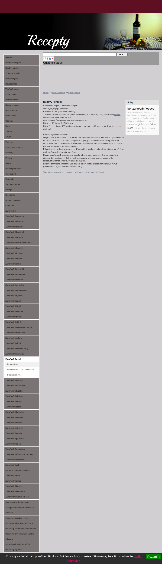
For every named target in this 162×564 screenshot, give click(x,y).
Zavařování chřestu (14, 396)
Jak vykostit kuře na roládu (17, 544)
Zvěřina (8, 131)
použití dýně (84, 172)
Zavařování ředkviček (15, 460)
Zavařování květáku (14, 417)
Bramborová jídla (13, 63)
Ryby (7, 126)
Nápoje (8, 190)
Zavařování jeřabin (13, 253)
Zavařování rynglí (13, 301)
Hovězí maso (11, 84)
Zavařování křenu (13, 407)
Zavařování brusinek (14, 232)
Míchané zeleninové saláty (17, 470)
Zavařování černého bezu (17, 497)
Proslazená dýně (14, 375)
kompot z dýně (72, 172)
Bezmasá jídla (11, 78)
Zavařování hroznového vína (18, 243)
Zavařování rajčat (13, 444)
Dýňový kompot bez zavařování (20, 369)
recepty (46, 93)
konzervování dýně (56, 172)
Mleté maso (10, 116)
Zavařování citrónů (14, 237)
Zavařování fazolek (14, 380)
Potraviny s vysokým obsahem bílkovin (19, 536)
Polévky (9, 142)
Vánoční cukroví (12, 184)
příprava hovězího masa (137, 121)
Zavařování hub (12, 476)
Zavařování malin (13, 264)
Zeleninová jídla (12, 73)
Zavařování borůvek (14, 221)
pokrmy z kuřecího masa (143, 118)
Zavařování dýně (58, 93)
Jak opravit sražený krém (16, 518)
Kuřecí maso (11, 94)
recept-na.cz (20, 26)
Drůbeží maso (11, 100)
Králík (8, 137)
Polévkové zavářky (14, 147)
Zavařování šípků (13, 306)
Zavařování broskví (14, 227)
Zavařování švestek (14, 311)
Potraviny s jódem (13, 549)
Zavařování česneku (14, 354)
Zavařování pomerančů (16, 290)
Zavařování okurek (13, 428)
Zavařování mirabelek (15, 274)
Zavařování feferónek (15, 386)
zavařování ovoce (134, 112)
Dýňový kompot (74, 93)
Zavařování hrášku (13, 391)
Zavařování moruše (14, 280)
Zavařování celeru (13, 338)
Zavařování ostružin (14, 285)
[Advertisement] (54, 76)
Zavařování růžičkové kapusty (19, 454)
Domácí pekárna (12, 200)
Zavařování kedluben (15, 491)
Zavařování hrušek (13, 248)
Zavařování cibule (13, 343)
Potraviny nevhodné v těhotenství (20, 528)
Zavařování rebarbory (15, 449)
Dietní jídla (10, 195)
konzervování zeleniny (137, 131)
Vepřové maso (12, 89)
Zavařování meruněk (14, 269)
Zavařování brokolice (15, 333)
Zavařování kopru (13, 401)
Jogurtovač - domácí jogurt (17, 502)
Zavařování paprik (13, 433)
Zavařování (10, 211)
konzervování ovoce (140, 108)
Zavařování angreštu (14, 216)
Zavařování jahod (13, 481)
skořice (117, 114)
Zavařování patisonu (14, 438)
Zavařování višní (13, 322)
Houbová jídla (11, 68)
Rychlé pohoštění (13, 168)
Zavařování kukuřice (14, 412)
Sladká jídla (10, 174)
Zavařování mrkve (13, 423)
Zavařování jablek (13, 486)
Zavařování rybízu (13, 296)
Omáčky (9, 153)
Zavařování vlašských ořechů (18, 327)
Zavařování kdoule (13, 258)
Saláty (8, 163)
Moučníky (9, 179)
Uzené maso (11, 110)
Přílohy (8, 158)
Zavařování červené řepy (16, 348)
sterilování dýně (97, 172)
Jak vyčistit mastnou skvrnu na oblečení (19, 510)
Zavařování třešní (13, 317)
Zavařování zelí (12, 465)
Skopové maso (12, 105)
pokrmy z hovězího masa (144, 128)
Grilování (9, 206)
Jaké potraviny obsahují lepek (19, 523)
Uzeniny (9, 121)
